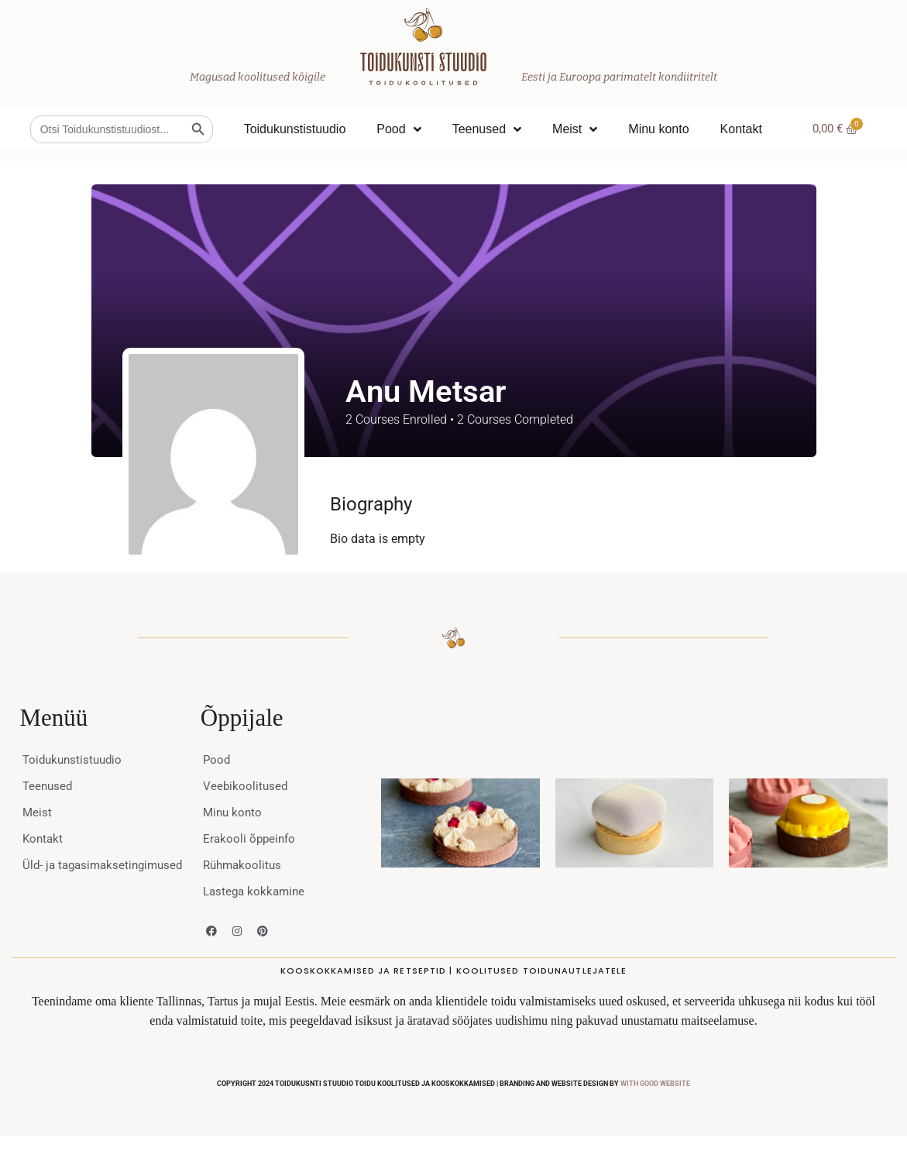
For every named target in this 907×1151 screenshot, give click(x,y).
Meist (574, 129)
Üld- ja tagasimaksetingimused (88, 872)
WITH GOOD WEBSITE (655, 1083)
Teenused (486, 129)
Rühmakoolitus (244, 864)
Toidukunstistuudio (295, 129)
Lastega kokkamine (256, 891)
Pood (398, 129)
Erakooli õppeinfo (251, 838)
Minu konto (658, 129)
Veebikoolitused (246, 785)
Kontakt (741, 129)
